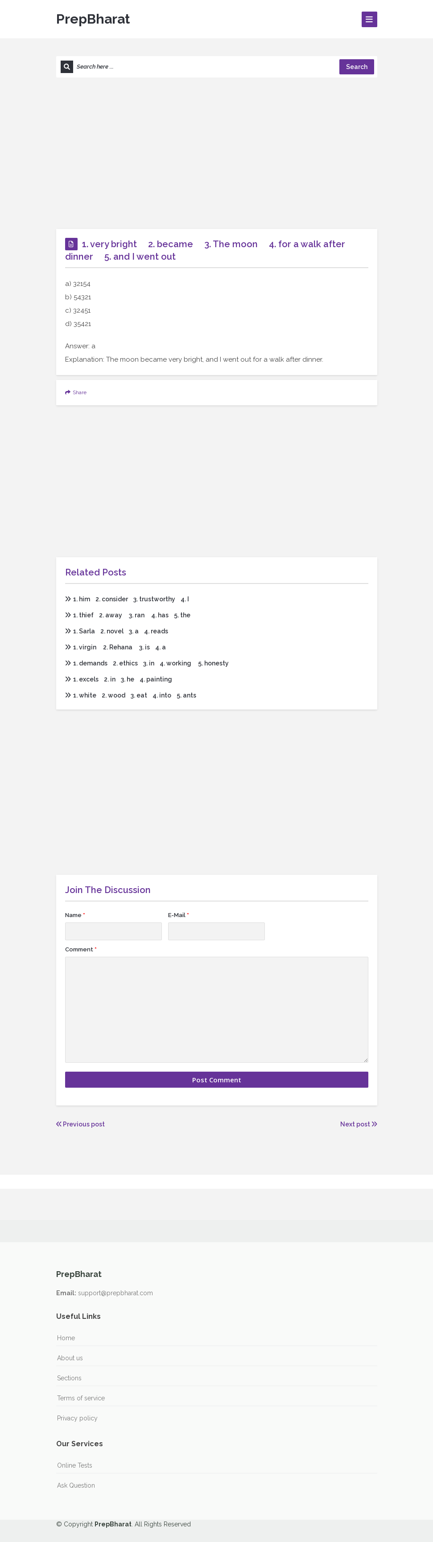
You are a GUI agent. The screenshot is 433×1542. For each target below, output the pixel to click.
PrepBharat (93, 19)
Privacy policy (77, 1418)
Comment (81, 949)
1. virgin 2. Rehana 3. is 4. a (115, 647)
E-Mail (178, 915)
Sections (69, 1378)
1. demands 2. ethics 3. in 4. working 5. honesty (147, 663)
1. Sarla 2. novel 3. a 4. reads (116, 631)
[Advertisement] (216, 153)
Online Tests (74, 1465)
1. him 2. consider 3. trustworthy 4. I (127, 599)
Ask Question (76, 1485)
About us (70, 1358)
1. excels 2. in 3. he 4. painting (118, 679)
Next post (358, 1124)
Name (75, 915)
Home (66, 1338)
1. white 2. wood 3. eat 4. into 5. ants (130, 695)
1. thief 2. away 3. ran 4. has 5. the (127, 615)
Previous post (80, 1124)
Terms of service (81, 1398)
